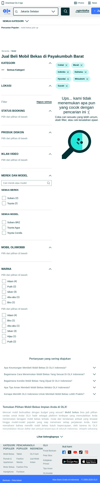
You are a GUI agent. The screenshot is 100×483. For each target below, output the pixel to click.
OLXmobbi (48, 473)
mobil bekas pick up (29, 28)
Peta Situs (47, 455)
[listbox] (66, 65)
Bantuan (6, 480)
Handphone (8, 472)
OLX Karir (34, 454)
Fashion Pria (21, 467)
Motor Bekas (8, 467)
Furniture (20, 472)
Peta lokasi (17, 480)
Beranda (5, 51)
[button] (12, 3)
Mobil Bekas (8, 454)
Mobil (13, 51)
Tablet (19, 454)
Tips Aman (47, 468)
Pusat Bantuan (49, 451)
